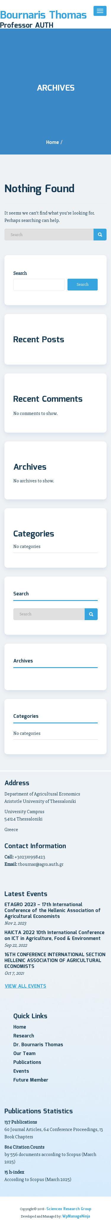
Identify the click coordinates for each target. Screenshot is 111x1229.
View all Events (25, 986)
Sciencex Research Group (68, 1209)
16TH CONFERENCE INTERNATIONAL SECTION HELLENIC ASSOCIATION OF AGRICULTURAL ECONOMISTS (54, 960)
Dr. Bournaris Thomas (38, 1045)
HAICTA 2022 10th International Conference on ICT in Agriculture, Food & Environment (54, 935)
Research (23, 1036)
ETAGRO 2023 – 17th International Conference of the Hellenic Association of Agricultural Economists (52, 910)
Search (20, 273)
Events (21, 1071)
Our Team (24, 1053)
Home (52, 142)
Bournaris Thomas (43, 15)
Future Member (30, 1080)
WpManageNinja (76, 1216)
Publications (27, 1062)
